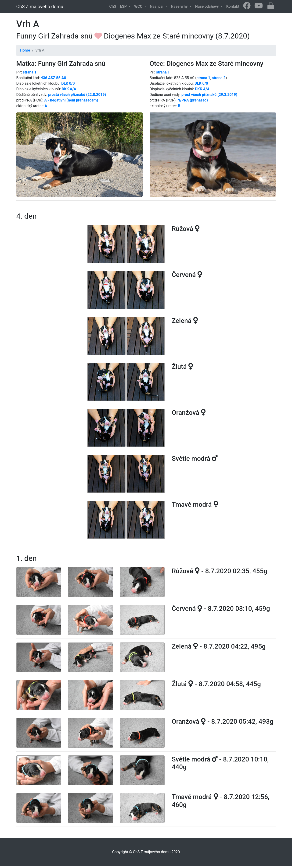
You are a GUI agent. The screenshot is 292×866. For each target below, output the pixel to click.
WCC (138, 6)
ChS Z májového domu (39, 6)
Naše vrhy (180, 6)
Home (25, 50)
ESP (124, 6)
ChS (112, 6)
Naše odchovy (207, 6)
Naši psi (157, 6)
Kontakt (232, 6)
